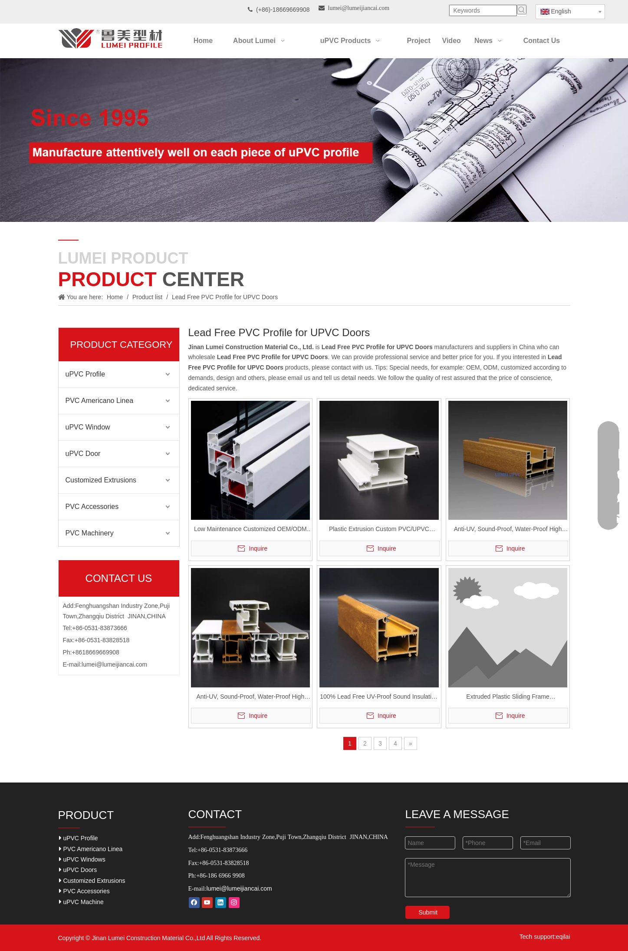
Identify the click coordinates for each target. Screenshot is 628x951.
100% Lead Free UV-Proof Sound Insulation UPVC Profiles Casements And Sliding (379, 697)
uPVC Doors (78, 869)
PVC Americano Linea (100, 400)
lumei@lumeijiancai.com (114, 664)
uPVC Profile (85, 374)
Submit (428, 912)
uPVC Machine (81, 901)
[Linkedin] (220, 902)
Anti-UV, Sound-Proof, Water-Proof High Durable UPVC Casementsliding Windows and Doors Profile (507, 530)
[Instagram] (234, 902)
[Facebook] (194, 902)
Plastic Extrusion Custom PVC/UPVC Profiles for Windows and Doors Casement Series (379, 530)
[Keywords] (483, 10)
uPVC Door (83, 453)
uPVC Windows (82, 859)
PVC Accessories (92, 506)
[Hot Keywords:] (521, 9)
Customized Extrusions (101, 480)
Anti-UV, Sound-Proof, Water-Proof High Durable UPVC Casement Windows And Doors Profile (250, 697)
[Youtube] (207, 902)
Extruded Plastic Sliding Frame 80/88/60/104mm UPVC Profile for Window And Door (507, 697)
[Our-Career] (314, 140)
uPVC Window (88, 427)
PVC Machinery (90, 533)
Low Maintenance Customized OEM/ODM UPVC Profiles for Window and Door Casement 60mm (250, 530)
